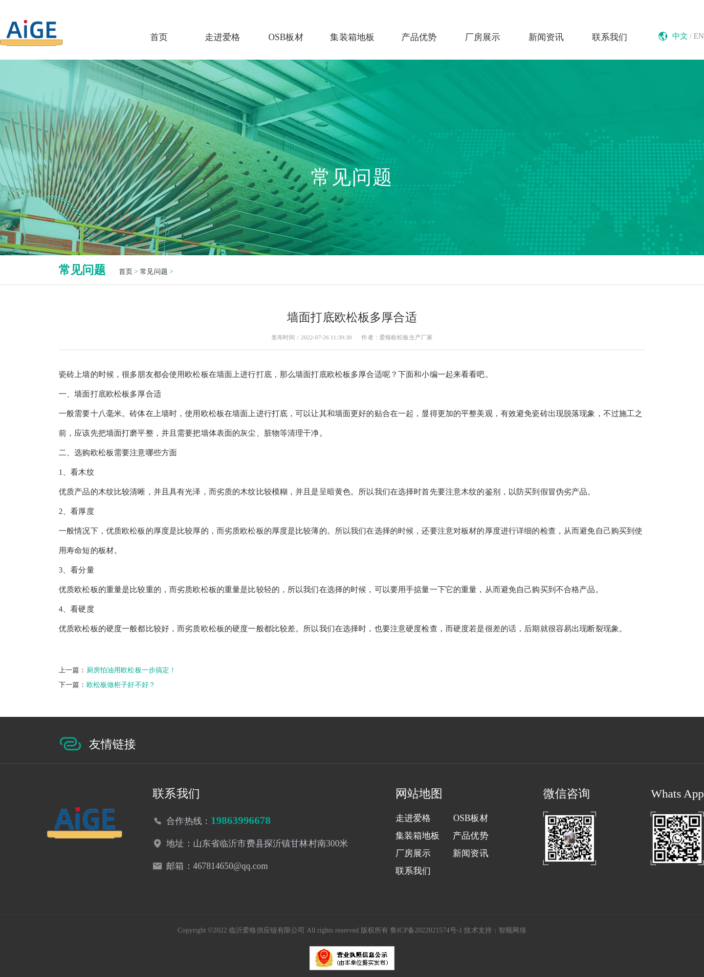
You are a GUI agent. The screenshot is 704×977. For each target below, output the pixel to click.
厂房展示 (483, 37)
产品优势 (419, 37)
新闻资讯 (546, 37)
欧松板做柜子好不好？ (121, 684)
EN (698, 36)
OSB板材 (286, 37)
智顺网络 (513, 930)
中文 (680, 36)
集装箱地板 (352, 37)
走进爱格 (223, 37)
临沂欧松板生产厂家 (31, 33)
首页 (159, 37)
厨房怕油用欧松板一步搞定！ (131, 670)
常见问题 (154, 271)
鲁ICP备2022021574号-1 (426, 930)
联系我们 (610, 37)
